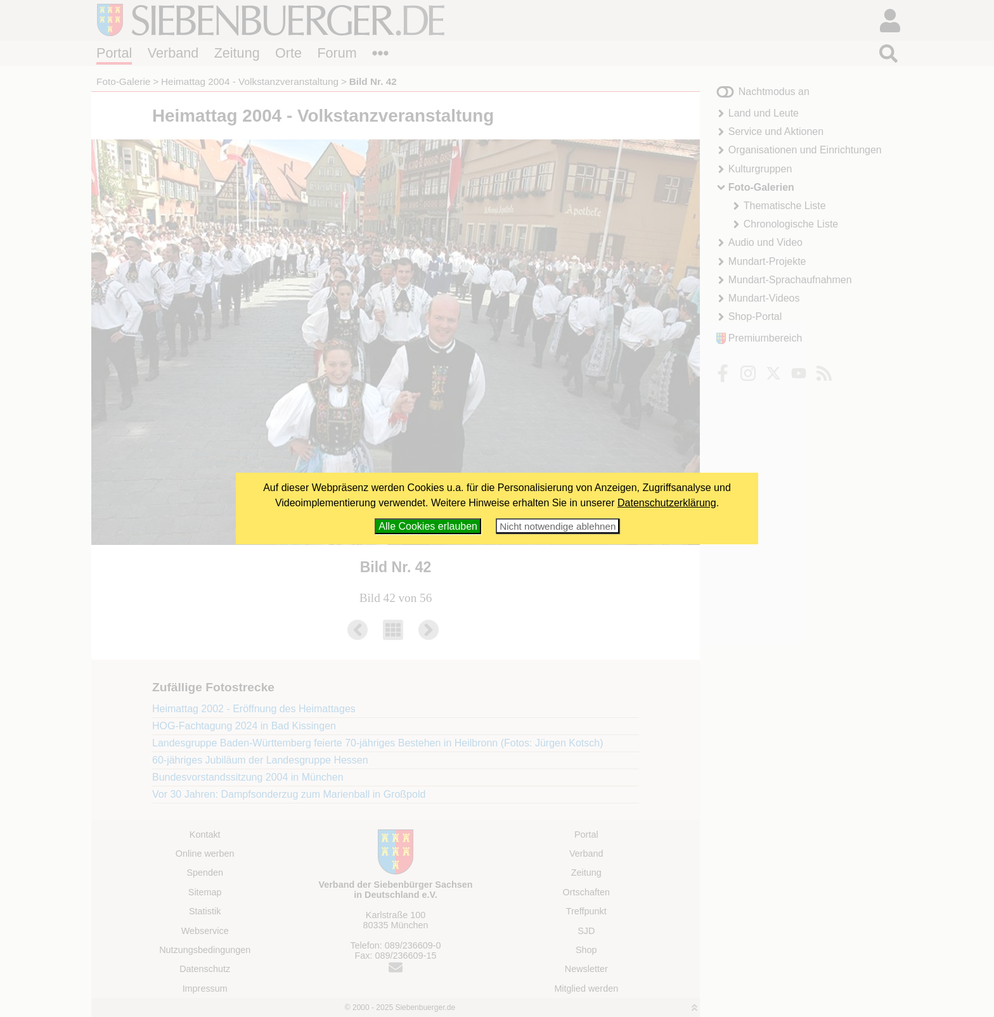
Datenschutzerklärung (666, 502)
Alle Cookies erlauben (427, 526)
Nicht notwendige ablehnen (558, 526)
